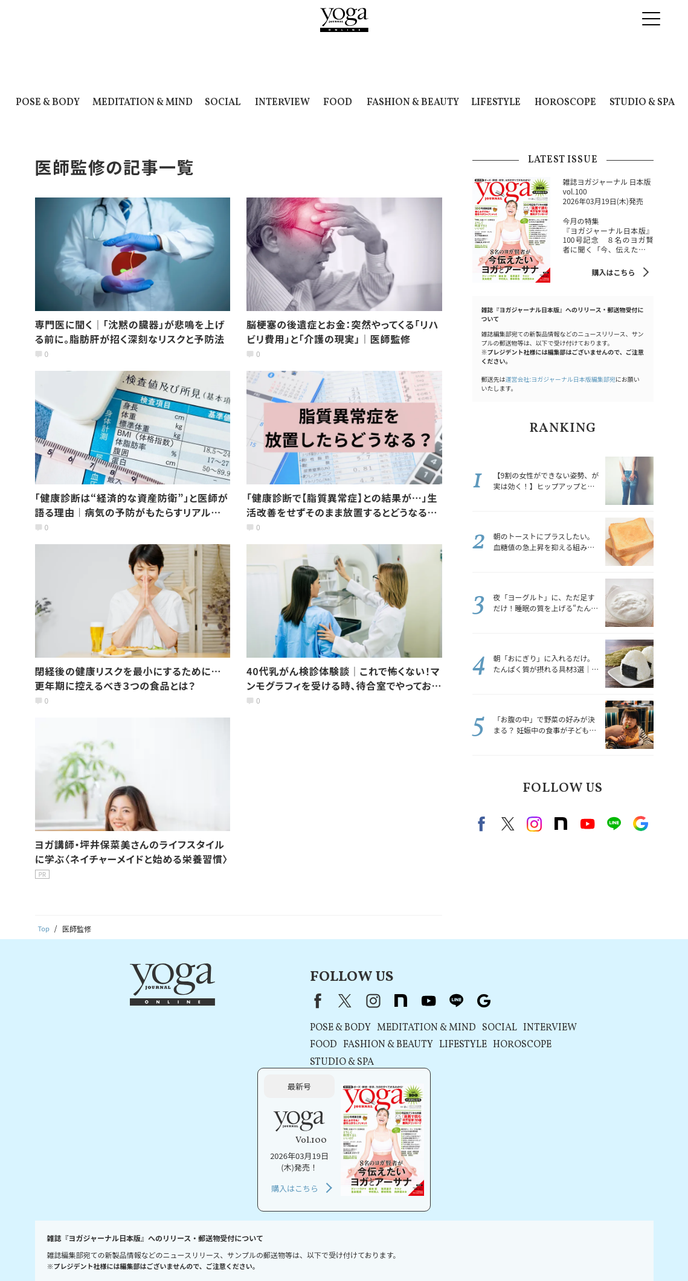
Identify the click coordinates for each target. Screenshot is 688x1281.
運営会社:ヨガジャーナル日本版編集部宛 (561, 379)
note (561, 824)
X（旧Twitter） (225, 1001)
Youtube (588, 824)
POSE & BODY (48, 102)
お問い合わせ (65, 1249)
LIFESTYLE (496, 102)
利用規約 (201, 1249)
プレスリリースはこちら (136, 1249)
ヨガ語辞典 (620, 1249)
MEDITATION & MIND (142, 102)
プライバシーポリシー (262, 1249)
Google (641, 824)
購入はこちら (613, 272)
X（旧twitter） (508, 824)
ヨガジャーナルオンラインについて (480, 1249)
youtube (308, 1001)
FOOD (337, 102)
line (614, 824)
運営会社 (398, 1249)
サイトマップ (570, 1249)
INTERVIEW (282, 102)
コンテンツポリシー (341, 1249)
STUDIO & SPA (642, 102)
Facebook (483, 824)
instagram (534, 824)
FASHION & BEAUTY (413, 102)
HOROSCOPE (565, 102)
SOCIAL (222, 102)
